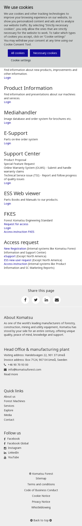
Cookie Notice (41, 496)
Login (7, 77)
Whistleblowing (41, 507)
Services (9, 406)
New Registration (15, 248)
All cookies (18, 53)
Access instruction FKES (19, 232)
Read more (11, 374)
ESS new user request (17, 260)
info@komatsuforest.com (24, 369)
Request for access (16, 224)
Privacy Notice (41, 501)
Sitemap (41, 478)
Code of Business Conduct (41, 490)
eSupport (10, 256)
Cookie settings (21, 60)
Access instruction (15, 264)
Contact (9, 419)
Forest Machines (14, 401)
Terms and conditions (41, 484)
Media (8, 415)
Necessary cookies (45, 53)
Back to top (41, 520)
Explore (8, 410)
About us (9, 396)
